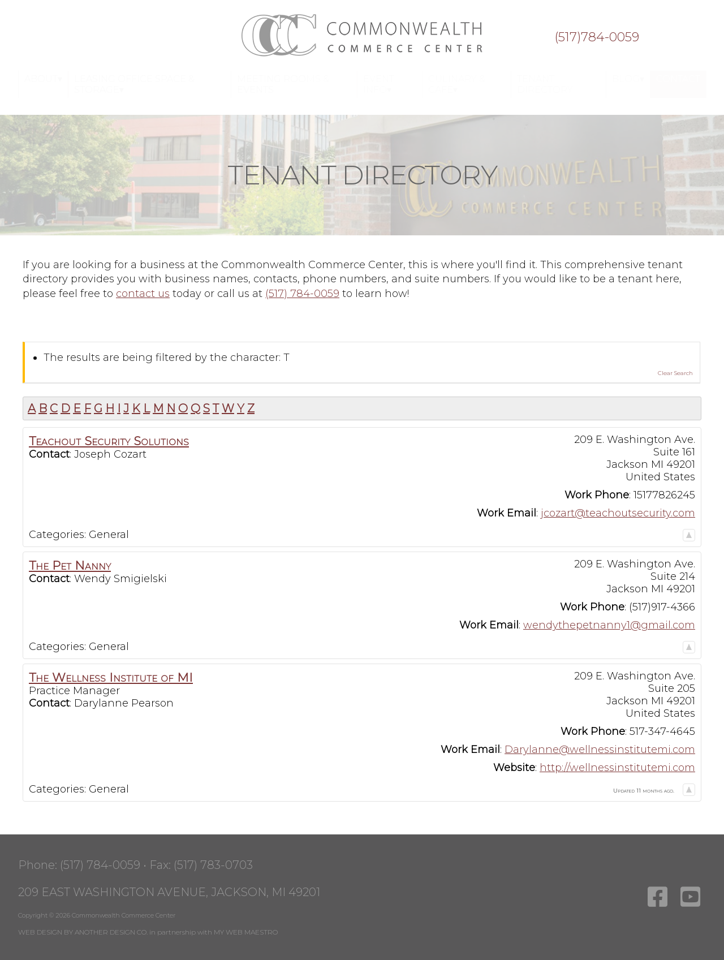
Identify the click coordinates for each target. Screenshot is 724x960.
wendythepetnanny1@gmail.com (609, 625)
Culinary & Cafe (456, 84)
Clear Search (675, 373)
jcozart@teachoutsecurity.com (618, 513)
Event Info (378, 84)
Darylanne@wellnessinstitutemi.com (600, 749)
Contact (678, 79)
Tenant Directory (545, 84)
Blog (626, 79)
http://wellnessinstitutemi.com (617, 767)
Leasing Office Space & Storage (134, 84)
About (41, 79)
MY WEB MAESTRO (246, 932)
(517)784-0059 (596, 37)
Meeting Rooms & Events (283, 84)
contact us (143, 293)
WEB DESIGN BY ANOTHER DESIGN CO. (83, 932)
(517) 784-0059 (302, 293)
